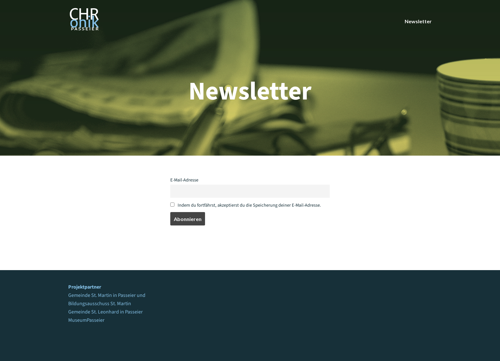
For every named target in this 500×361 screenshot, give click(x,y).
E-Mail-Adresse (184, 180)
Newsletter (418, 21)
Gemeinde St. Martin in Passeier (102, 295)
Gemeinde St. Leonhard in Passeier (105, 311)
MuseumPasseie (85, 320)
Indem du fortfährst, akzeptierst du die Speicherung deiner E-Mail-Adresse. (245, 205)
